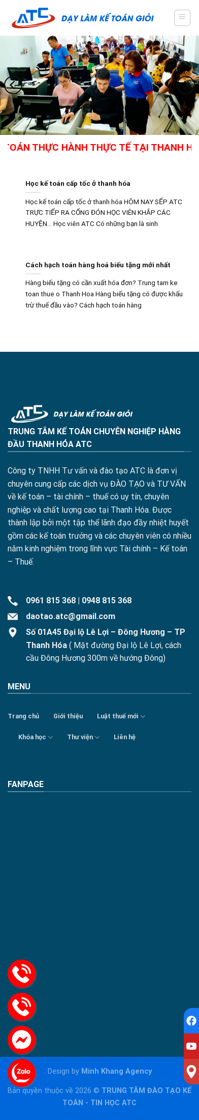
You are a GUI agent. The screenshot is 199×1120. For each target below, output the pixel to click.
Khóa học (35, 737)
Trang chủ (23, 716)
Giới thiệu (68, 716)
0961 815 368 (51, 600)
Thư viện (83, 737)
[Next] (186, 85)
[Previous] (13, 85)
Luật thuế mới (121, 716)
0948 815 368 (106, 600)
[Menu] (182, 18)
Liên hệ (125, 737)
